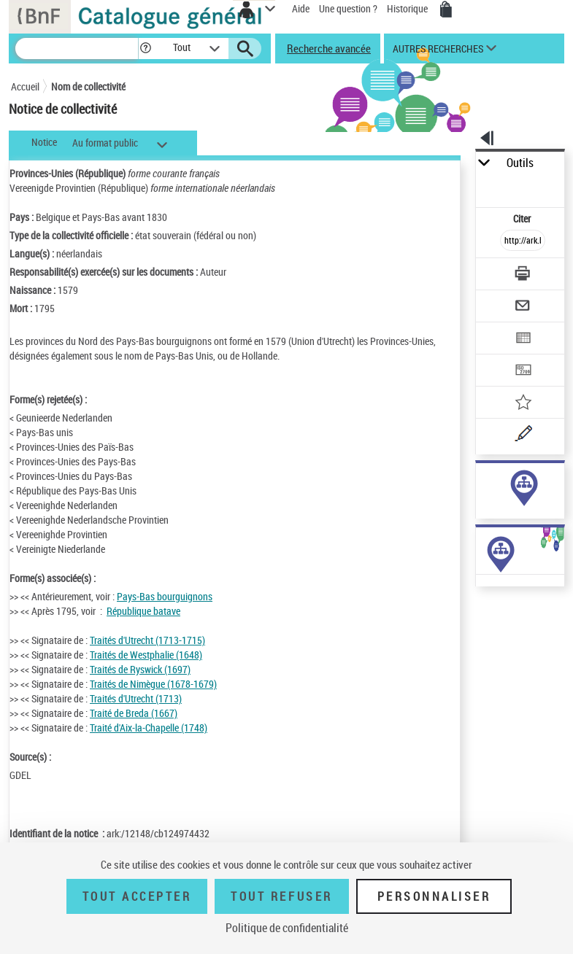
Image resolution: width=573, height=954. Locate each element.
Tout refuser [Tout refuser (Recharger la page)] (281, 896)
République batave (143, 611)
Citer (523, 218)
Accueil (25, 86)
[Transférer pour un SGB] (523, 371)
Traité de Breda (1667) (133, 713)
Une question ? (348, 8)
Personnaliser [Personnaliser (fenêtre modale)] (434, 896)
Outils (520, 163)
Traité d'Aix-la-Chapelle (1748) (148, 727)
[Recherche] (76, 48)
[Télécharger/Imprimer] (523, 275)
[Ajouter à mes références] (523, 403)
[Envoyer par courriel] (523, 307)
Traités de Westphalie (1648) (146, 655)
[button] (146, 48)
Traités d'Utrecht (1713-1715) (147, 640)
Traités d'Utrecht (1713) (136, 698)
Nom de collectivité (88, 86)
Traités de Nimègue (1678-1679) (153, 684)
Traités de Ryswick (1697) (140, 669)
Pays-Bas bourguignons (164, 596)
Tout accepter (137, 896)
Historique (408, 8)
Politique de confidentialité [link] (287, 928)
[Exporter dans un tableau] (523, 339)
